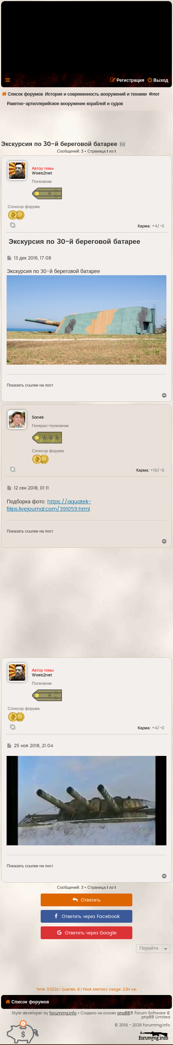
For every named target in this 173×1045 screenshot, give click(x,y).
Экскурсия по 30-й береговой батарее (59, 144)
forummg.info (63, 1013)
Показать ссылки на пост (30, 385)
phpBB (123, 1013)
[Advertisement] (87, 125)
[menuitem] (157, 80)
